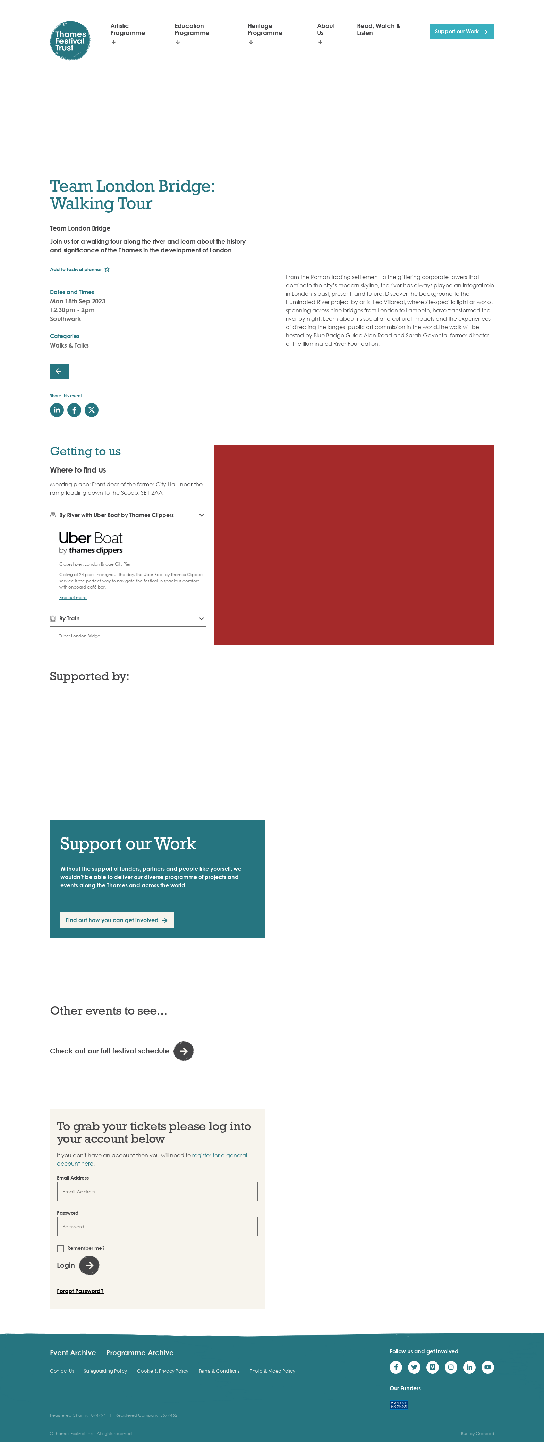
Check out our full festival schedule (109, 1051)
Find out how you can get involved (112, 920)
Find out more (73, 597)
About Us (326, 29)
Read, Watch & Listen (378, 29)
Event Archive (73, 1352)
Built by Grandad (477, 1433)
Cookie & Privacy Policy (162, 1371)
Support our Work (457, 31)
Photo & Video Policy (272, 1371)
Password (67, 1213)
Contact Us (62, 1371)
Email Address (73, 1178)
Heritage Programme (265, 29)
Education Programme (192, 29)
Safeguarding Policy (105, 1371)
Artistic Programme (127, 29)
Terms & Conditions (219, 1371)
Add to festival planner (76, 269)
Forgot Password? (80, 1290)
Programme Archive (140, 1352)
